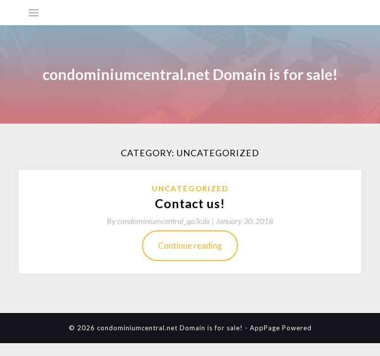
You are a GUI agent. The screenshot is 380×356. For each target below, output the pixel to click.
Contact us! (190, 203)
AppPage (265, 328)
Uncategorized (190, 188)
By (161, 220)
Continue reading (190, 245)
